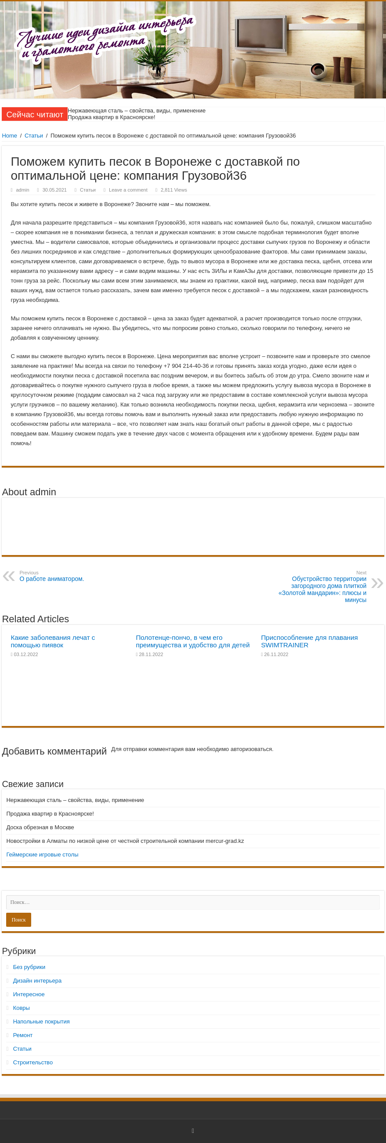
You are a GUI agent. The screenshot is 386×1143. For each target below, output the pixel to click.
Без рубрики (29, 967)
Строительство (33, 1062)
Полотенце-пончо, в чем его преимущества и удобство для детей (192, 641)
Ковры (21, 1008)
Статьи (34, 135)
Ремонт (23, 1035)
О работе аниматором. (64, 576)
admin (22, 189)
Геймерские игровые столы (42, 854)
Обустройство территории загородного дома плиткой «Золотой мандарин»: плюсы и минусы (322, 586)
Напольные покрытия (41, 1021)
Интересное (29, 994)
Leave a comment (128, 189)
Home (9, 135)
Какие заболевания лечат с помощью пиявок (53, 641)
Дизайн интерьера (37, 980)
